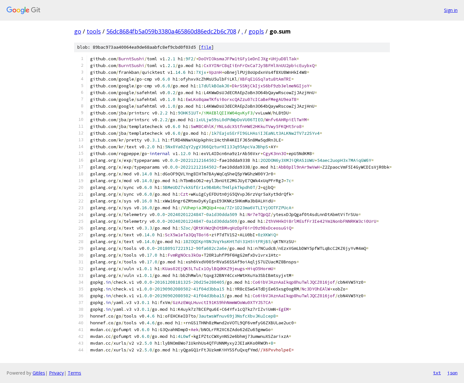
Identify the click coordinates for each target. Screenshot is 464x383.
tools (94, 31)
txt (437, 373)
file (206, 47)
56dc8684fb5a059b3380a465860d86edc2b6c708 (171, 31)
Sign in (451, 10)
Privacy (56, 373)
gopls (256, 31)
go (77, 31)
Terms (74, 373)
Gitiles (39, 373)
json (452, 373)
